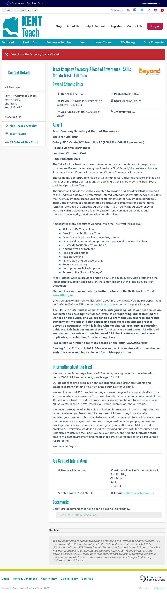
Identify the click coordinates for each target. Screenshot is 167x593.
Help (94, 26)
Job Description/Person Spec (79, 515)
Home (7, 10)
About (73, 26)
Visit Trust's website (23, 125)
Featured (8, 42)
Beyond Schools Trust (68, 84)
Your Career (104, 42)
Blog (58, 26)
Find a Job (30, 42)
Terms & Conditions (25, 578)
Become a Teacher (58, 42)
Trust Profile (18, 134)
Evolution (160, 588)
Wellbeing (128, 42)
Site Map (87, 578)
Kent (84, 42)
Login (155, 26)
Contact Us (134, 26)
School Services (26, 10)
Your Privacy (49, 578)
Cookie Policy (69, 578)
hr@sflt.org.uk (103, 304)
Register (116, 26)
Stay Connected (154, 42)
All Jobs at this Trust (24, 142)
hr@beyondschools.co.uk (138, 493)
